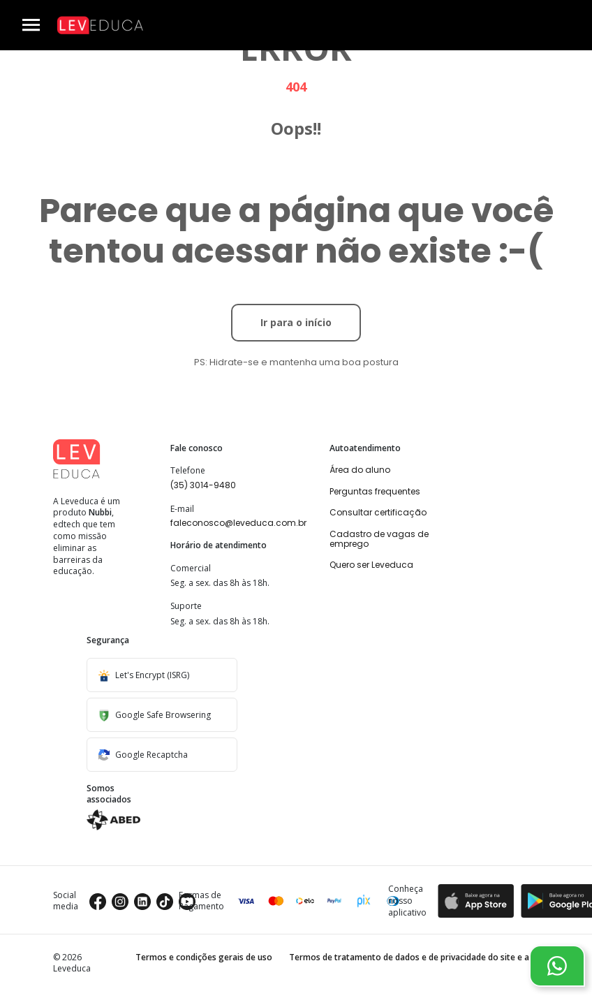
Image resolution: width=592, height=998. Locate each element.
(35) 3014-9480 (203, 485)
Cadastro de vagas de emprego (379, 539)
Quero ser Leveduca (371, 565)
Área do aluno (360, 470)
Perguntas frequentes (375, 491)
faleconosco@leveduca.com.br (238, 523)
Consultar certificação (378, 512)
